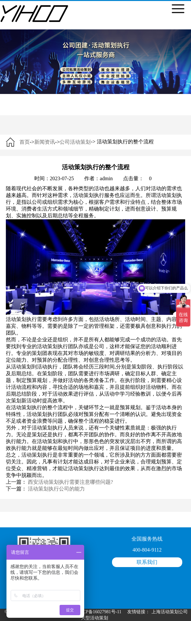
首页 (24, 142)
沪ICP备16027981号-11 (99, 611)
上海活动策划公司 (170, 611)
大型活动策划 (94, 618)
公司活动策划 (75, 142)
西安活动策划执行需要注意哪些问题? (70, 482)
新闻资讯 (44, 142)
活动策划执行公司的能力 (56, 489)
